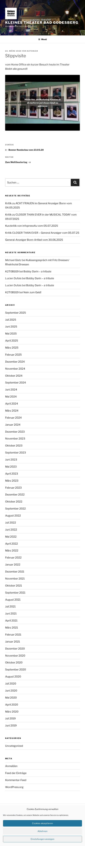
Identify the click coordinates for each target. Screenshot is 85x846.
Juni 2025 (11, 326)
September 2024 (15, 382)
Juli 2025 (10, 319)
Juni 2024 (11, 389)
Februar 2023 (13, 487)
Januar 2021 (12, 641)
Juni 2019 (11, 725)
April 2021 (11, 620)
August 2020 (13, 676)
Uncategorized (14, 745)
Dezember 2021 (14, 571)
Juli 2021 (10, 606)
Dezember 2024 (15, 361)
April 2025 (11, 340)
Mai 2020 (11, 697)
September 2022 (15, 508)
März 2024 (11, 410)
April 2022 (11, 543)
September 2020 (15, 669)
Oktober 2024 (13, 375)
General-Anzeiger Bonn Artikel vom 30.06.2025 (34, 239)
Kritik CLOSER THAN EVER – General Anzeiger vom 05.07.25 (42, 232)
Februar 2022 (13, 557)
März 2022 (11, 550)
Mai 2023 (11, 466)
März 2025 (11, 347)
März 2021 (11, 627)
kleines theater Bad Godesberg (41, 22)
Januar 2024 (12, 424)
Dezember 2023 (15, 431)
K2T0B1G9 (32, 51)
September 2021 (15, 592)
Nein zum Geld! (32, 292)
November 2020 (15, 655)
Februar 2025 (13, 354)
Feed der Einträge (15, 773)
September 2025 (15, 312)
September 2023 (15, 452)
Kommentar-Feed (15, 780)
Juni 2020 (11, 690)
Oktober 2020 (13, 662)
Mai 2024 (11, 396)
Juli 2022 (10, 522)
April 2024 (11, 403)
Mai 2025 (11, 333)
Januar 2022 (12, 564)
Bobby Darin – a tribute (37, 271)
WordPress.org (14, 787)
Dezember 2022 (15, 494)
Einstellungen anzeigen (42, 839)
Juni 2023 (11, 459)
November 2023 (15, 438)
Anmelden (11, 766)
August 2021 (12, 599)
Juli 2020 (10, 683)
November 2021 (15, 578)
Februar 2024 (13, 417)
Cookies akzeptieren (42, 823)
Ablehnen (42, 831)
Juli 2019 (10, 718)
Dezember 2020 (15, 648)
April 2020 (11, 704)
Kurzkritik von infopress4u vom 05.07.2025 (31, 225)
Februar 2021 (13, 634)
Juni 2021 (11, 613)
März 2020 (11, 711)
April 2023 (11, 473)
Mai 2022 (11, 536)
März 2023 (11, 480)
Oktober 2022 (13, 501)
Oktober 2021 (13, 585)
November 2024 (15, 368)
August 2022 (13, 515)
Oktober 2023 (13, 445)
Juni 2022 (11, 529)
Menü (42, 39)
